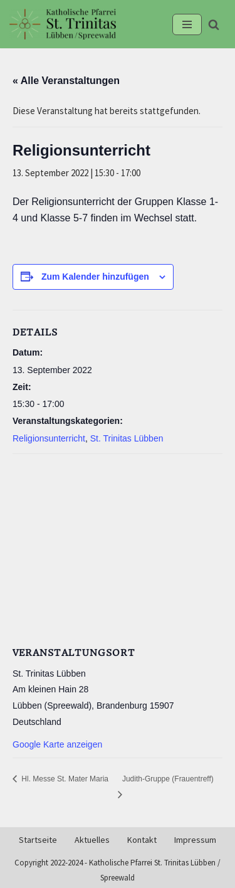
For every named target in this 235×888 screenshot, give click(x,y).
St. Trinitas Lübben (127, 438)
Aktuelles (92, 840)
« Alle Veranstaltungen (66, 80)
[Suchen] (213, 24)
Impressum (195, 840)
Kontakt (142, 840)
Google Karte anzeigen (57, 744)
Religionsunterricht (49, 438)
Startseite (38, 840)
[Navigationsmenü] (187, 24)
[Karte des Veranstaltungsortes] (117, 547)
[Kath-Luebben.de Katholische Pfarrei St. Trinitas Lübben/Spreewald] (62, 24)
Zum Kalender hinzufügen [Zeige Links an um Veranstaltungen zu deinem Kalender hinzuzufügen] (95, 277)
